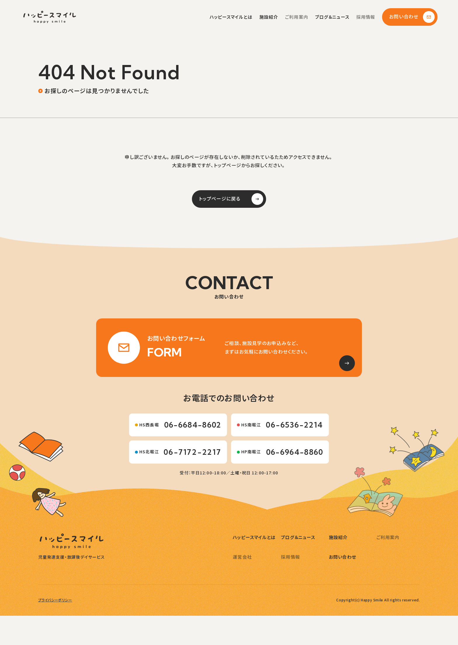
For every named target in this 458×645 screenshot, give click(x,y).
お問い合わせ (412, 17)
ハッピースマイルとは (231, 17)
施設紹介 (268, 17)
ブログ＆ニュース (332, 17)
